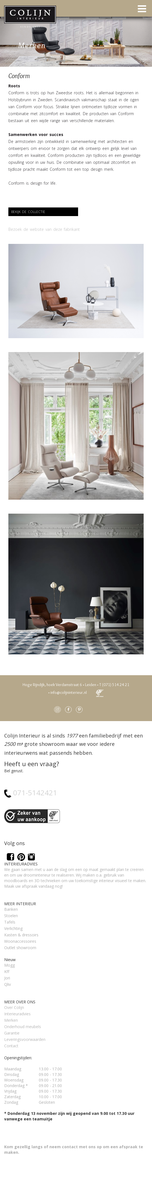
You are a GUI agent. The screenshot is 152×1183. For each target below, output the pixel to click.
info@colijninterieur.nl (68, 692)
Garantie (12, 1033)
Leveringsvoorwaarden (24, 1039)
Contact (11, 1045)
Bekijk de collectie (28, 211)
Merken (11, 1020)
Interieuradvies (17, 1013)
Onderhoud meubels (22, 1026)
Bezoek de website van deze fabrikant (44, 229)
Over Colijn (14, 1007)
